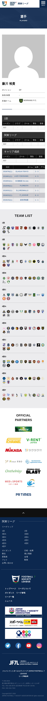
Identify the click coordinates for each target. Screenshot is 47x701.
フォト (5, 560)
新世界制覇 (26, 200)
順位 (4, 554)
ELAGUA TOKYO (24, 171)
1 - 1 (36, 190)
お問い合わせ (7, 563)
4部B (4, 540)
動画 (26, 560)
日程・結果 (29, 550)
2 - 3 (36, 171)
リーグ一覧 (9, 597)
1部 (3, 531)
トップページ (10, 589)
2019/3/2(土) (7, 190)
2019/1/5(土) (7, 200)
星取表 (5, 557)
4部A (26, 537)
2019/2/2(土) (7, 195)
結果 (36, 167)
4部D (4, 543)
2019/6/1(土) (7, 176)
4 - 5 (36, 176)
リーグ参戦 (20, 593)
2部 (25, 531)
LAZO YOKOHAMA (23, 176)
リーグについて (24, 589)
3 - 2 (36, 186)
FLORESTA (26, 186)
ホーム (30, 167)
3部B (26, 534)
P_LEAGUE (26, 195)
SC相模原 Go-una (23, 181)
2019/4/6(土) (7, 186)
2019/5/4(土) (7, 181)
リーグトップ (7, 527)
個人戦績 (28, 554)
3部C (4, 537)
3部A (4, 534)
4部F (4, 546)
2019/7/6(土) (7, 171)
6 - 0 (36, 195)
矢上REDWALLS (24, 190)
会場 (26, 557)
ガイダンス (6, 550)
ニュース (8, 601)
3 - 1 (36, 181)
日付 (7, 167)
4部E (26, 543)
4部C (26, 540)
